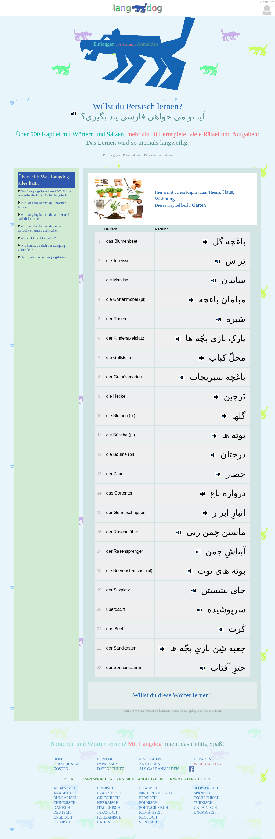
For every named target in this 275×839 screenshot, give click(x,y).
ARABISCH (63, 793)
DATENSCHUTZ (110, 769)
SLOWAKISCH (206, 788)
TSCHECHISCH (207, 798)
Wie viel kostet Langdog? (38, 238)
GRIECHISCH (108, 798)
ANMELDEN (149, 764)
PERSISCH (148, 798)
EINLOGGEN (150, 759)
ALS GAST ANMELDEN (159, 769)
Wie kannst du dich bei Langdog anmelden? (41, 248)
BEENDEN (202, 759)
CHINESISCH (64, 803)
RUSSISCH (148, 817)
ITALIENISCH (108, 808)
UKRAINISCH (205, 808)
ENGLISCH (62, 817)
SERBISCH (148, 822)
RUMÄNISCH (150, 812)
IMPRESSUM (108, 764)
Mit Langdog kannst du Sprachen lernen (42, 205)
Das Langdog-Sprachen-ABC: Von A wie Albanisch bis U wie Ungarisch (44, 193)
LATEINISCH (108, 822)
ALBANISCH (64, 788)
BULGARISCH (65, 798)
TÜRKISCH (203, 803)
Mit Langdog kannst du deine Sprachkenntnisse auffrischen (39, 228)
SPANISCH (203, 793)
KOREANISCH (109, 817)
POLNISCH (148, 803)
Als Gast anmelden (157, 155)
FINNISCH (106, 788)
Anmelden (147, 44)
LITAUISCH (149, 788)
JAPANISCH (107, 812)
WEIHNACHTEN (208, 764)
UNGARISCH (205, 812)
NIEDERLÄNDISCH (155, 793)
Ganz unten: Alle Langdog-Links (43, 257)
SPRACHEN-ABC (67, 764)
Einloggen (104, 44)
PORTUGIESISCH (153, 808)
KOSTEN (60, 769)
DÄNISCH (61, 808)
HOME (58, 759)
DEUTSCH (62, 812)
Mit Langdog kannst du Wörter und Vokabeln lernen (43, 217)
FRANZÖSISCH (110, 793)
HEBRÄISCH (107, 803)
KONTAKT (106, 759)
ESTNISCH (62, 822)
